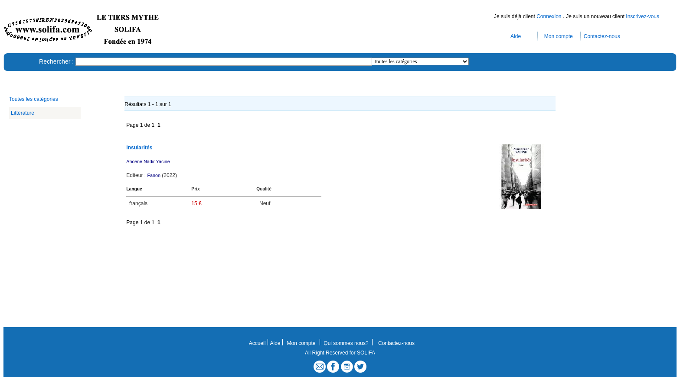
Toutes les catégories (33, 99)
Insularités (139, 148)
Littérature (22, 113)
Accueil (257, 343)
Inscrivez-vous (642, 16)
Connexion (549, 16)
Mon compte (558, 36)
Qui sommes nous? (346, 343)
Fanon (153, 175)
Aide (515, 36)
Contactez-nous (602, 36)
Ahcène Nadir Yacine (148, 161)
